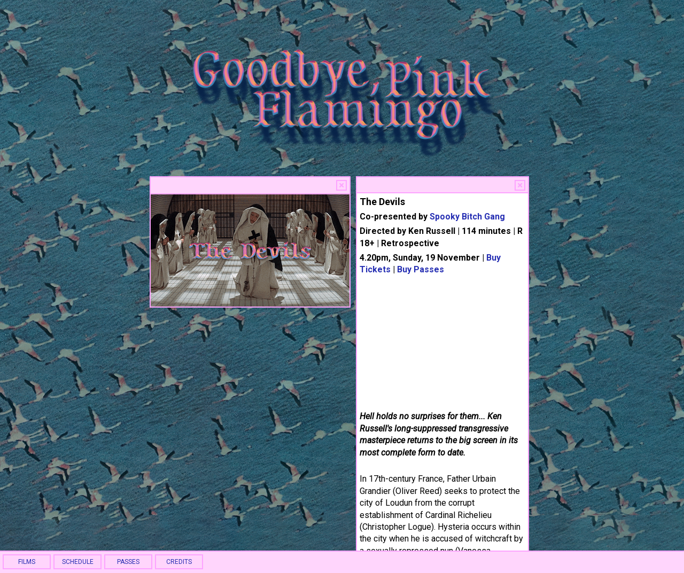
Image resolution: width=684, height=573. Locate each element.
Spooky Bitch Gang (467, 216)
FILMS (26, 562)
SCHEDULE (78, 562)
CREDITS (179, 562)
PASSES (128, 562)
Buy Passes (420, 269)
